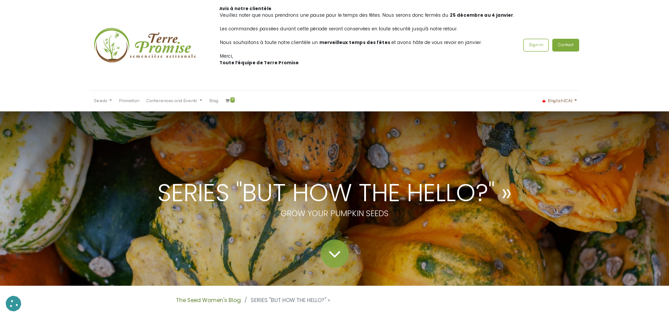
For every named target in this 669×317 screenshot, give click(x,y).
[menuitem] (129, 101)
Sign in (536, 45)
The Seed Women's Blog (208, 300)
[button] (13, 303)
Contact (565, 45)
